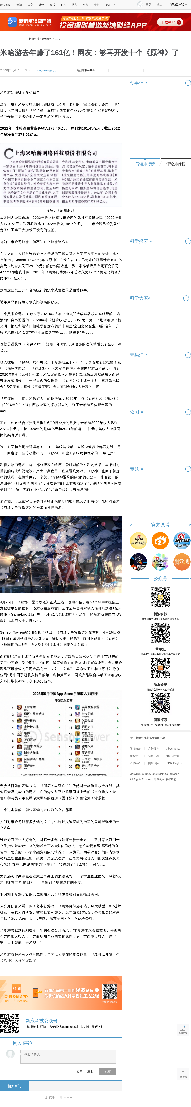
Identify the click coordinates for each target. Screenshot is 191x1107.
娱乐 (52, 4)
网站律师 (153, 763)
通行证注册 (173, 755)
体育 (30, 4)
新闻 (19, 4)
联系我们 (135, 755)
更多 (110, 4)
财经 (41, 4)
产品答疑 (135, 763)
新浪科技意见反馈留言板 (150, 737)
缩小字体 (102, 70)
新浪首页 (5, 4)
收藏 (126, 70)
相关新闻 (14, 1086)
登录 (80, 1071)
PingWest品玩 (46, 70)
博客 (74, 4)
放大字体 (114, 70)
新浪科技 (34, 38)
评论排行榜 (175, 164)
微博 (137, 70)
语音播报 (183, 1059)
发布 (108, 1071)
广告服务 (153, 748)
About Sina (173, 748)
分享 (161, 70)
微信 (149, 70)
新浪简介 (135, 748)
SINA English (174, 763)
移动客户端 (178, 4)
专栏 (96, 4)
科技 (63, 4)
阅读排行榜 (145, 164)
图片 (85, 4)
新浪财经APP (86, 70)
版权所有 (171, 779)
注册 (159, 4)
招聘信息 (153, 755)
